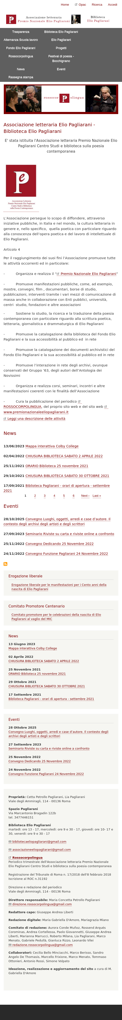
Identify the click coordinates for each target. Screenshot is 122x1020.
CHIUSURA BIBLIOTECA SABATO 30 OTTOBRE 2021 (67, 476)
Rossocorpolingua (20, 56)
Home (65, 4)
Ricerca (97, 4)
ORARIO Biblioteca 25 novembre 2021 (56, 466)
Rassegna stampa (20, 77)
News (21, 69)
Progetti (61, 48)
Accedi (112, 4)
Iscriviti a (5, 564)
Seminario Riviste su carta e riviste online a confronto (69, 534)
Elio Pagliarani (61, 39)
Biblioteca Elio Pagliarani (61, 31)
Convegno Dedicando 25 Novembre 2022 (59, 544)
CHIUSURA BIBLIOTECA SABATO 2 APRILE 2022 (64, 456)
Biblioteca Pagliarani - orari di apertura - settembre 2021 (51, 699)
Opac (80, 4)
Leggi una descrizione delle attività (34, 419)
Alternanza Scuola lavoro (21, 39)
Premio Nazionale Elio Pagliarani (86, 274)
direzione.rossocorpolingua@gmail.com (40, 904)
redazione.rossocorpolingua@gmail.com (40, 945)
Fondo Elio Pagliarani (20, 48)
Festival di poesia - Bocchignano (61, 58)
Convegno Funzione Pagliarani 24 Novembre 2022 (66, 554)
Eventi (61, 69)
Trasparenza (20, 31)
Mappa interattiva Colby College (52, 446)
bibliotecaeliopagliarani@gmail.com (37, 841)
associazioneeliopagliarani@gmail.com (39, 849)
